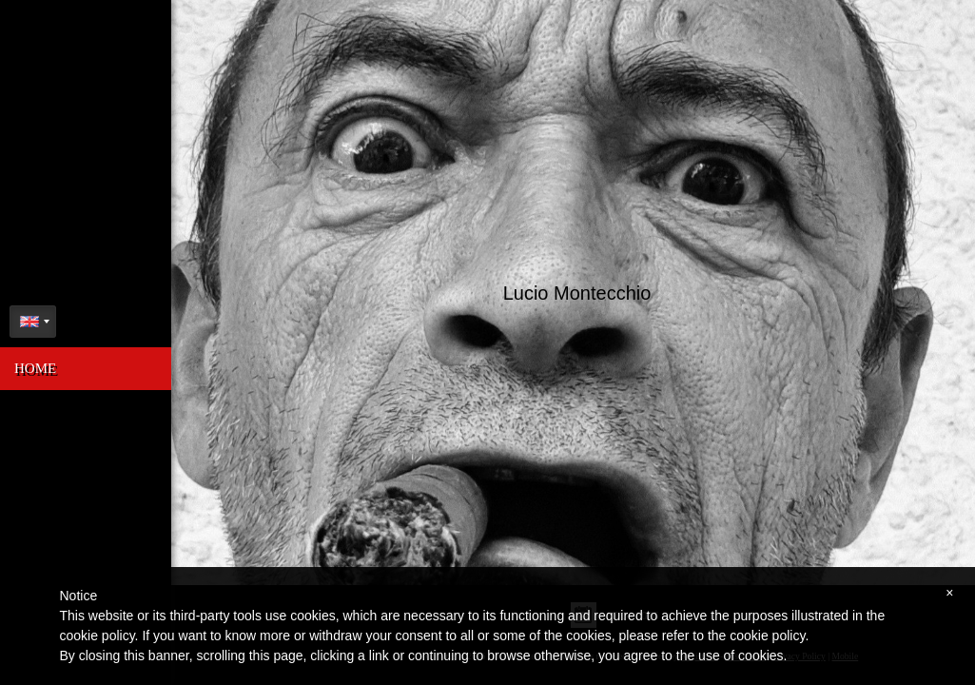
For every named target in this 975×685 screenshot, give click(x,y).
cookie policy (767, 635)
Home (35, 368)
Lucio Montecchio (575, 290)
